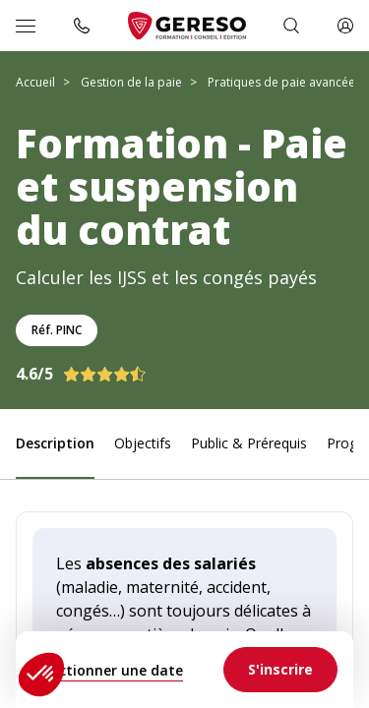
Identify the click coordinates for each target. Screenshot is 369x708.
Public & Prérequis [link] (249, 443)
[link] (280, 669)
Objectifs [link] (142, 443)
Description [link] (55, 443)
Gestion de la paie (131, 82)
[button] (41, 674)
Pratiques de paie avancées (284, 82)
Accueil (35, 82)
